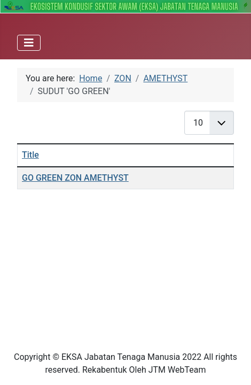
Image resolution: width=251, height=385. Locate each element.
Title (30, 155)
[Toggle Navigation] (29, 43)
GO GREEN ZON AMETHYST (75, 178)
